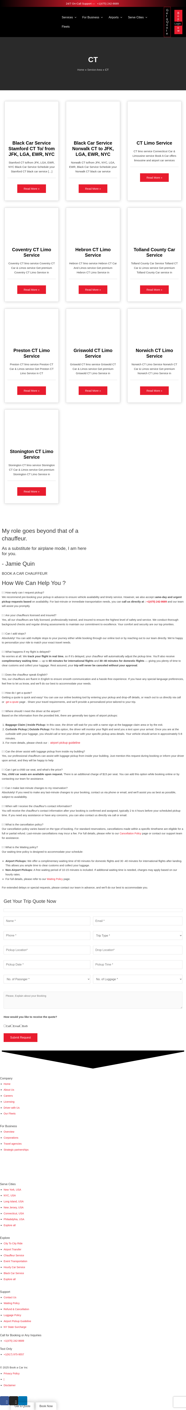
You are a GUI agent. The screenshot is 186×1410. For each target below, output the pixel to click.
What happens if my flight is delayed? (27, 652)
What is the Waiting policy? (21, 847)
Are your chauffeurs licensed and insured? (30, 615)
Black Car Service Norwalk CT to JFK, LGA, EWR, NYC (93, 148)
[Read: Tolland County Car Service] (154, 226)
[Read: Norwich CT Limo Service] (154, 327)
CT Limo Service (154, 143)
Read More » (31, 187)
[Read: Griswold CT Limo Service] (93, 327)
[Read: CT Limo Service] (154, 119)
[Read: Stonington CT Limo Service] (31, 428)
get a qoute (12, 702)
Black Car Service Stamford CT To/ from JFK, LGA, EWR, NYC (31, 148)
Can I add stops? (15, 634)
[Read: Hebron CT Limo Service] (93, 226)
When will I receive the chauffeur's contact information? (38, 806)
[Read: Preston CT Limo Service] (31, 327)
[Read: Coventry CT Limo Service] (31, 226)
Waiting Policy (55, 879)
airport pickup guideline (65, 743)
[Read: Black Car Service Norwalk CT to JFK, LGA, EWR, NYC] (93, 119)
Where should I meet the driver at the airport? (32, 711)
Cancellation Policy (131, 834)
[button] (74, 17)
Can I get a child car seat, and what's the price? (34, 770)
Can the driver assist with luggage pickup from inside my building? (45, 752)
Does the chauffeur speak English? (26, 675)
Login (178, 23)
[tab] (93, 593)
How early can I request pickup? (24, 593)
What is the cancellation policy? (24, 825)
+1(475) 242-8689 (107, 3)
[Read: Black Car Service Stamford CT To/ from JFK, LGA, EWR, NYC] (31, 119)
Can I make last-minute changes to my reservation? (36, 788)
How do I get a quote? (18, 693)
